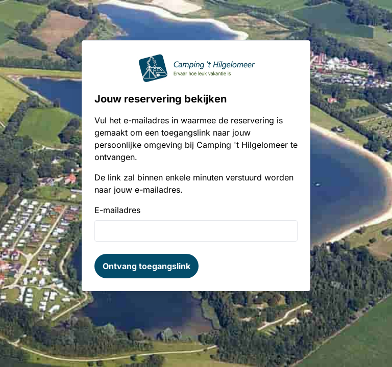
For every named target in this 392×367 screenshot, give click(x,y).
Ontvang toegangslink (146, 266)
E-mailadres (117, 210)
